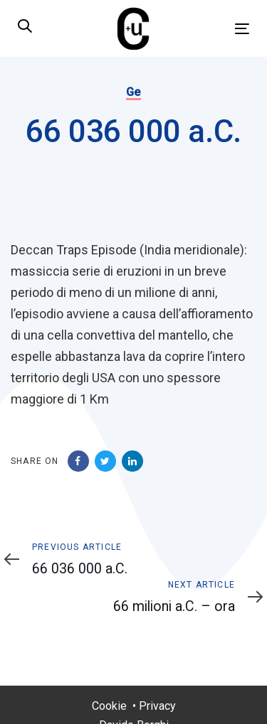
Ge (133, 92)
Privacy (157, 706)
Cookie (109, 706)
